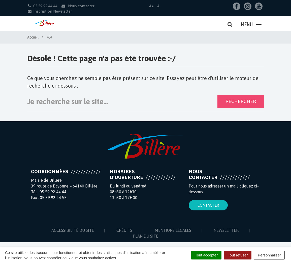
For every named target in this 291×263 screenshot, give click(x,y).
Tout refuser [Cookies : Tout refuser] (238, 255)
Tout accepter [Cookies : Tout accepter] (206, 255)
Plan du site (145, 236)
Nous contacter (77, 6)
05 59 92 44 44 (53, 192)
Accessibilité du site (72, 230)
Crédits (124, 230)
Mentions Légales (173, 230)
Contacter (208, 205)
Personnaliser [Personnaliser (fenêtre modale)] (269, 255)
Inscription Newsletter (49, 11)
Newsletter (226, 230)
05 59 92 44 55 (53, 197)
